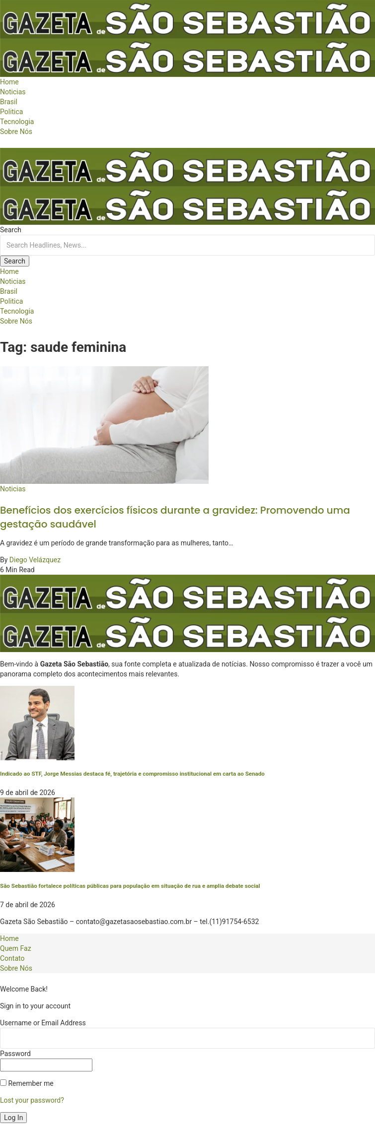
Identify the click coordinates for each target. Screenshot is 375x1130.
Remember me (27, 1083)
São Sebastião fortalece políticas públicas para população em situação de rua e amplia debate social (130, 885)
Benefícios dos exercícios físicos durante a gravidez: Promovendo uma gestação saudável (175, 517)
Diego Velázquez (35, 560)
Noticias (13, 489)
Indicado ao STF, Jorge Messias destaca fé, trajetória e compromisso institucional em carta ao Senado (132, 773)
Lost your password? (32, 1100)
